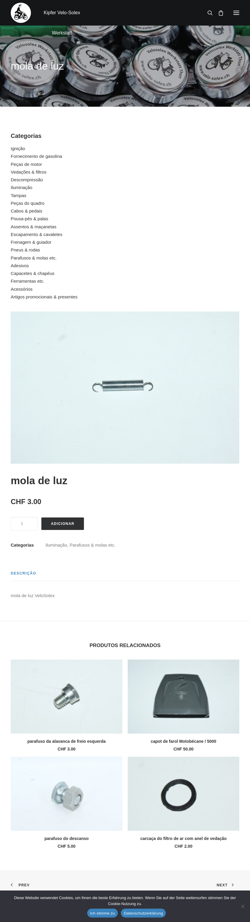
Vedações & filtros (28, 171)
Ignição (18, 148)
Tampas (18, 195)
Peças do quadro (27, 203)
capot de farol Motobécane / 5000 (183, 741)
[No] (243, 906)
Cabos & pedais (26, 210)
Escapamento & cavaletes (36, 234)
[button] (236, 13)
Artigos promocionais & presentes (44, 296)
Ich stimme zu (102, 913)
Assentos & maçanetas (33, 226)
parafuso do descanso (66, 838)
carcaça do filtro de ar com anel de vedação (183, 838)
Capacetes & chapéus (32, 273)
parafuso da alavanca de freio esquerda (66, 741)
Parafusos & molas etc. (34, 257)
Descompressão (27, 179)
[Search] (207, 12)
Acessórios (21, 289)
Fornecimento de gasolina (36, 156)
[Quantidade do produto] (24, 524)
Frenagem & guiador (31, 242)
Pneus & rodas (25, 249)
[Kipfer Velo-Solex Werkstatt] (21, 13)
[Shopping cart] (218, 12)
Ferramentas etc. (27, 281)
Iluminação (21, 187)
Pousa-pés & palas (29, 218)
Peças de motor (26, 164)
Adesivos (20, 265)
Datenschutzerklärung (143, 913)
